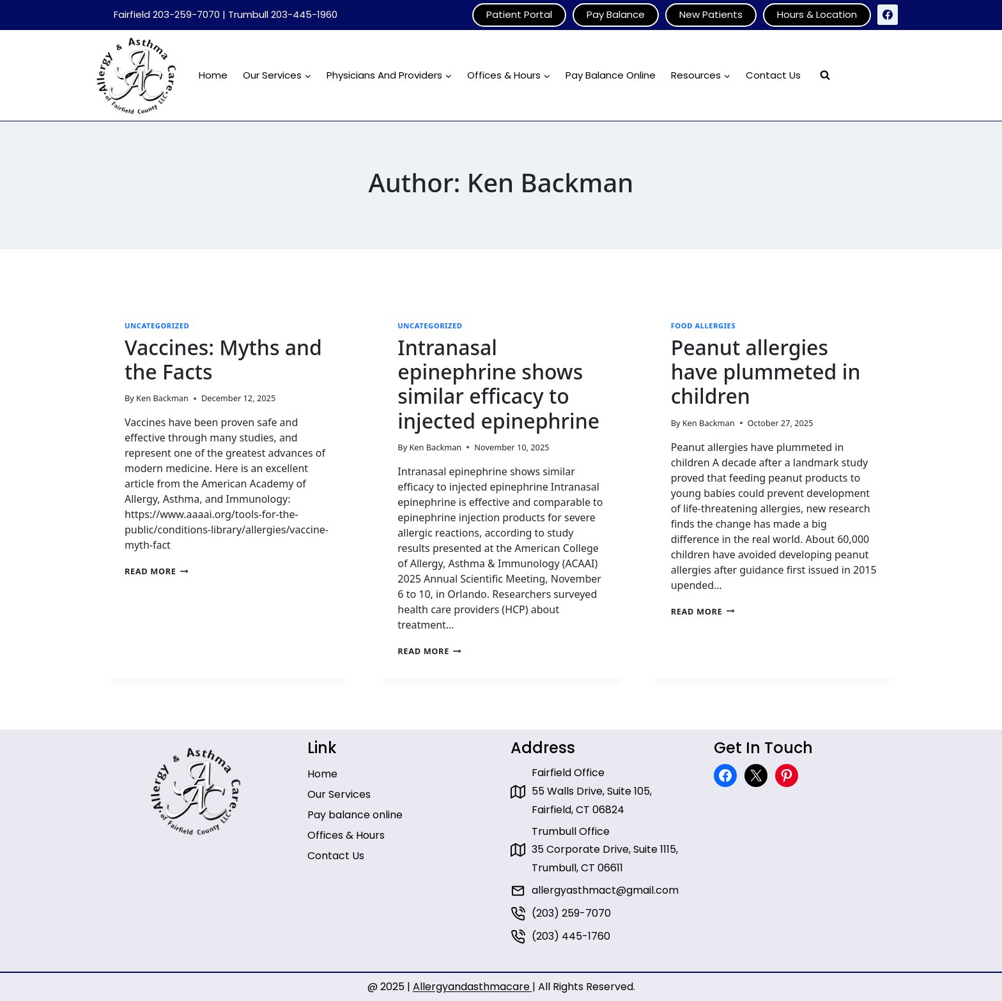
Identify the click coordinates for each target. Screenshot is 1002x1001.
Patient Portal (519, 14)
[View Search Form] (825, 75)
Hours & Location (817, 14)
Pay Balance (616, 14)
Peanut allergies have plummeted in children (766, 371)
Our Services (339, 794)
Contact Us (773, 75)
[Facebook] (887, 14)
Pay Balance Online (611, 75)
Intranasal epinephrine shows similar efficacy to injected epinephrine (498, 383)
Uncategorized (157, 325)
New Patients (711, 14)
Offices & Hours (346, 835)
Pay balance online (355, 814)
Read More (157, 571)
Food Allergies (703, 325)
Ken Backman (162, 398)
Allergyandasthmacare (472, 986)
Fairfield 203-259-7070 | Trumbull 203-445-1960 (225, 14)
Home (213, 75)
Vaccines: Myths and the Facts (223, 359)
